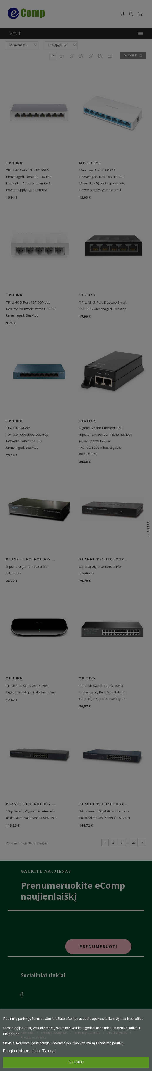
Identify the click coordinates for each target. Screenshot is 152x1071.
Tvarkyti (49, 1050)
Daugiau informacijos (22, 1050)
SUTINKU (76, 1062)
